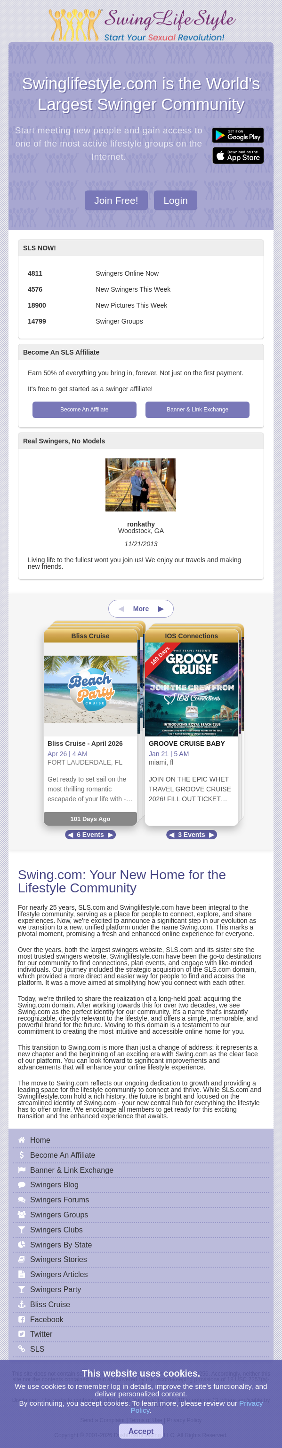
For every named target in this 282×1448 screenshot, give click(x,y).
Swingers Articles (59, 1274)
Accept (141, 1431)
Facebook (47, 1319)
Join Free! (116, 199)
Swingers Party (55, 1289)
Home (40, 1140)
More (141, 608)
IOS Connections (191, 636)
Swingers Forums (59, 1199)
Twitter (41, 1334)
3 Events (191, 834)
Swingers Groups (59, 1214)
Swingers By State (61, 1244)
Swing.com (50, 874)
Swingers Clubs (56, 1229)
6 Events (90, 834)
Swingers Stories (58, 1259)
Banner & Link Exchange (197, 409)
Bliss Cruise (91, 636)
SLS (37, 1349)
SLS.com (91, 907)
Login (175, 199)
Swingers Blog (54, 1184)
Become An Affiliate (84, 409)
